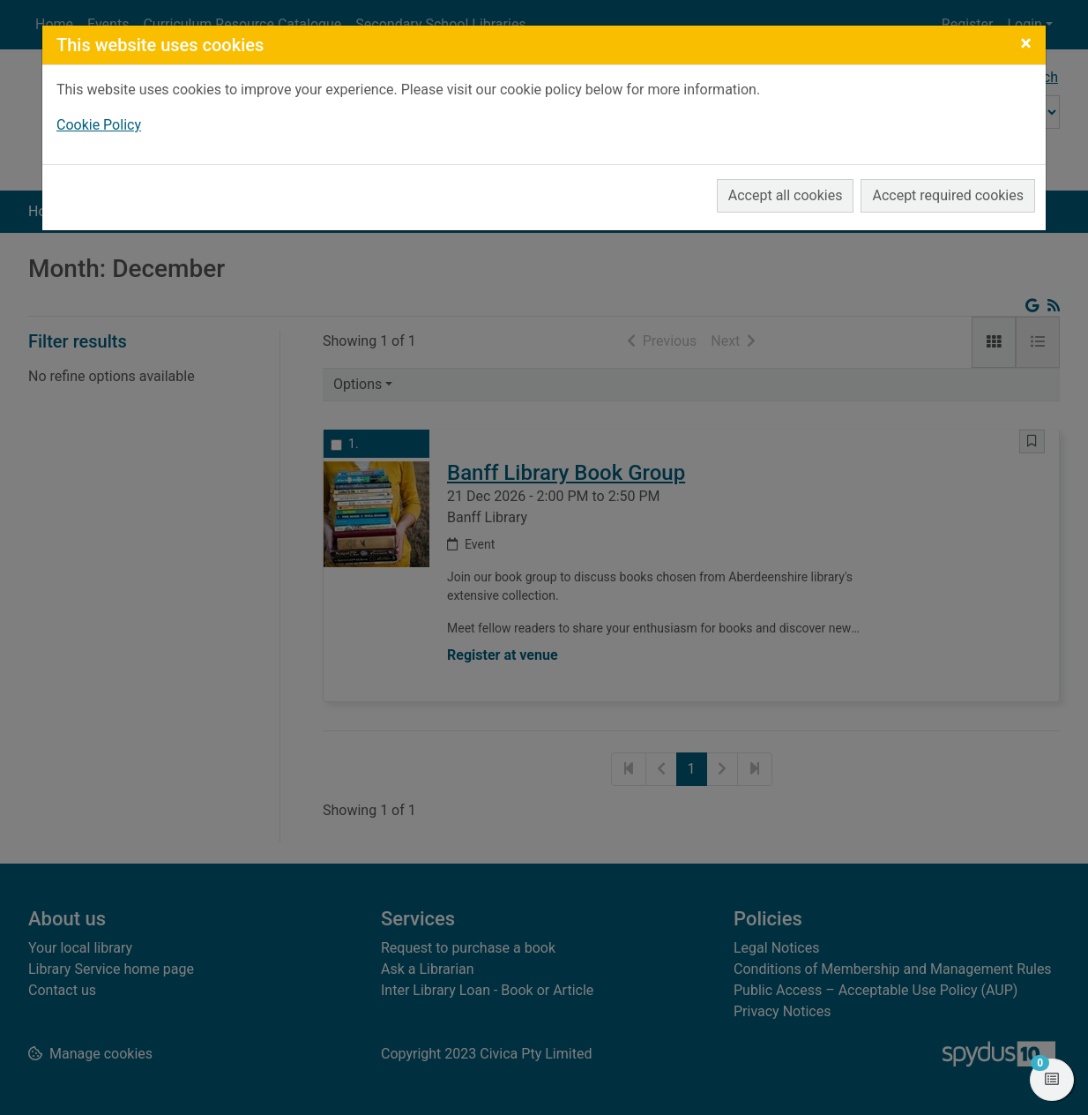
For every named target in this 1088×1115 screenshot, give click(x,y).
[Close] (1026, 43)
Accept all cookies (785, 195)
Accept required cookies (948, 195)
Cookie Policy (98, 124)
